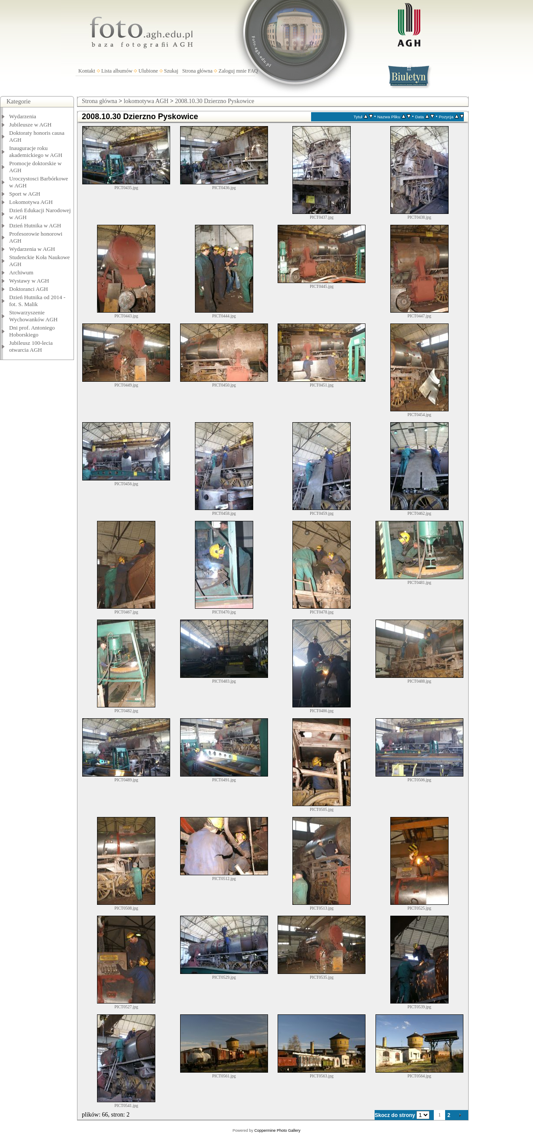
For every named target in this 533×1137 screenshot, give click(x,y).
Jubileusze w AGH (30, 124)
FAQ (253, 71)
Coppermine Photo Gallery (277, 1130)
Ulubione (148, 71)
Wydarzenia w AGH (32, 249)
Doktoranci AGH (28, 289)
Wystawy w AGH (29, 280)
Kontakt (86, 71)
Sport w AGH (24, 193)
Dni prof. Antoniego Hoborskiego (32, 331)
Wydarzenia (22, 116)
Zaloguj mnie (232, 71)
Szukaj (171, 71)
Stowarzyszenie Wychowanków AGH (33, 316)
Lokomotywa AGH (31, 202)
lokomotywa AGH (146, 101)
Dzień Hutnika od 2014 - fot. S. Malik (37, 300)
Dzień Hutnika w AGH (35, 225)
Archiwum (21, 272)
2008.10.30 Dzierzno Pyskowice (214, 101)
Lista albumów (117, 71)
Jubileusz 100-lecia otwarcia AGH (31, 346)
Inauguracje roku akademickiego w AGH (35, 151)
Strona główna (197, 71)
